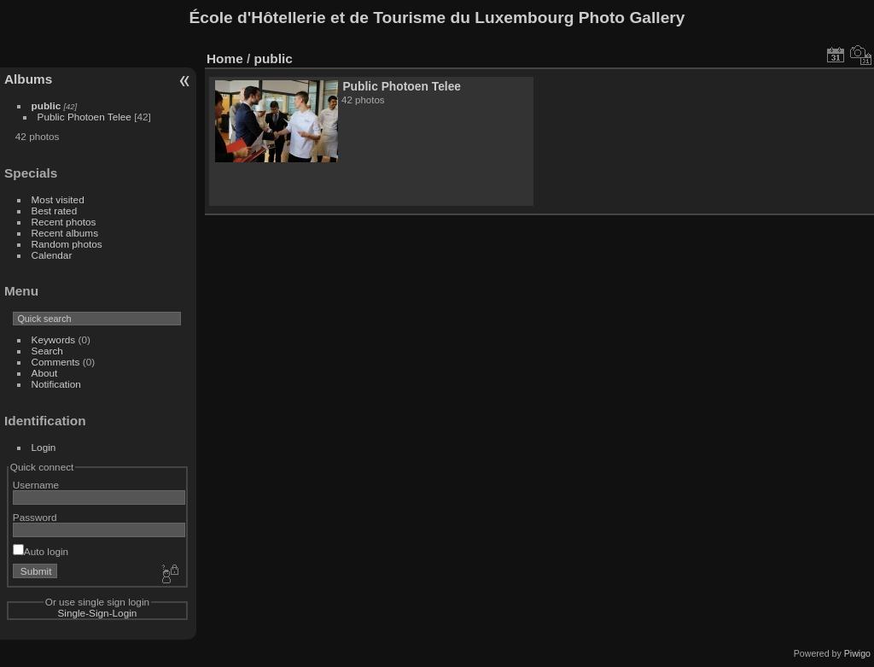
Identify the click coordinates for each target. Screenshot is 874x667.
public (46, 105)
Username (36, 484)
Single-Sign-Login (97, 612)
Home (225, 58)
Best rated (55, 210)
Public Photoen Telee (84, 116)
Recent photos (64, 221)
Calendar (52, 254)
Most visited (58, 199)
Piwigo (857, 653)
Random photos (67, 243)
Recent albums (65, 232)
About (45, 372)
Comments (56, 361)
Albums (28, 79)
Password (35, 517)
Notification (56, 383)
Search (47, 350)
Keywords (54, 339)
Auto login (40, 551)
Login (44, 447)
